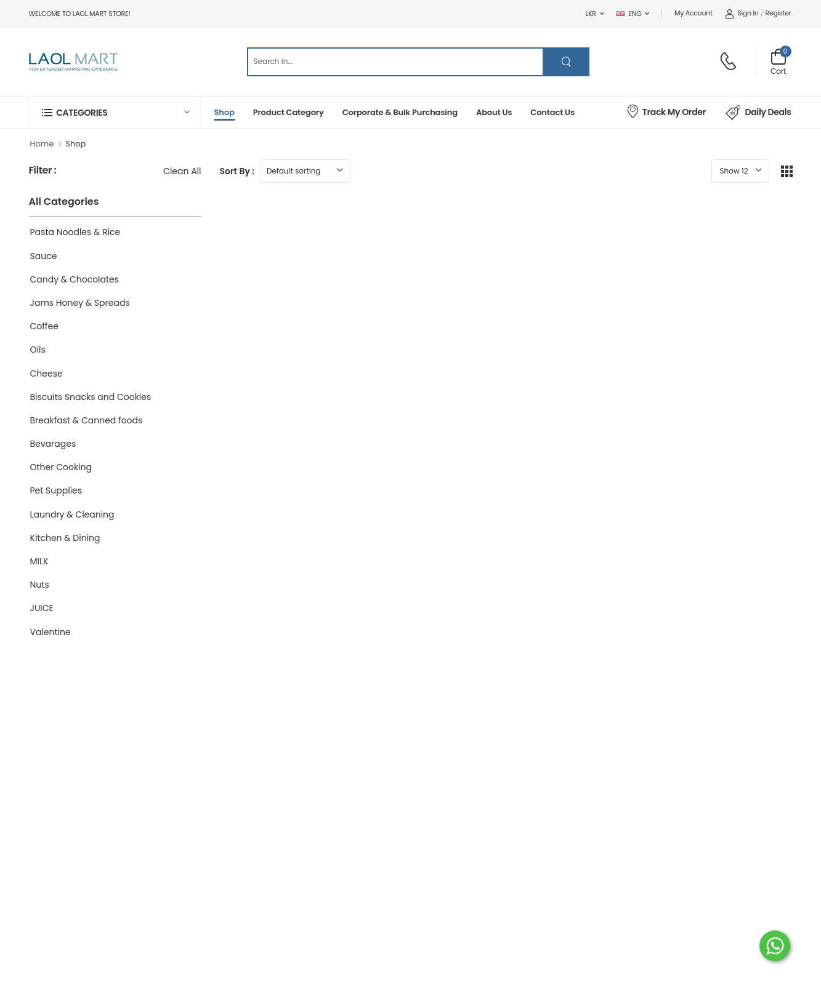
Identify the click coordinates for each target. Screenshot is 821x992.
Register (778, 13)
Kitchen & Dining (65, 538)
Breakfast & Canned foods (86, 420)
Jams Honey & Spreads (80, 303)
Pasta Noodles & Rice (75, 232)
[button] (115, 112)
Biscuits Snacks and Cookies (91, 397)
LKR (591, 13)
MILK (39, 561)
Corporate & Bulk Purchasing (400, 112)
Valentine (50, 632)
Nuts (39, 584)
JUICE (42, 608)
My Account (693, 13)
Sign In (742, 13)
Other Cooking (61, 467)
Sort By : (237, 171)
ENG (628, 13)
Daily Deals (758, 112)
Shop (224, 112)
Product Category (288, 112)
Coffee (44, 326)
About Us (494, 112)
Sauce (43, 256)
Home (42, 144)
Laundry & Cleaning (72, 514)
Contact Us (552, 112)
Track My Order (666, 111)
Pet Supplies (56, 490)
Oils (38, 349)
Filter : (43, 170)
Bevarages (53, 444)
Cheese (46, 373)
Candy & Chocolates (74, 279)
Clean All (182, 171)
